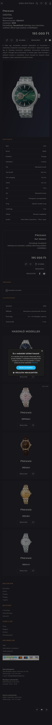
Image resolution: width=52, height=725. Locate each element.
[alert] (26, 362)
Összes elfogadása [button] (26, 367)
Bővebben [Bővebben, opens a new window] (35, 362)
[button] (26, 373)
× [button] (42, 351)
